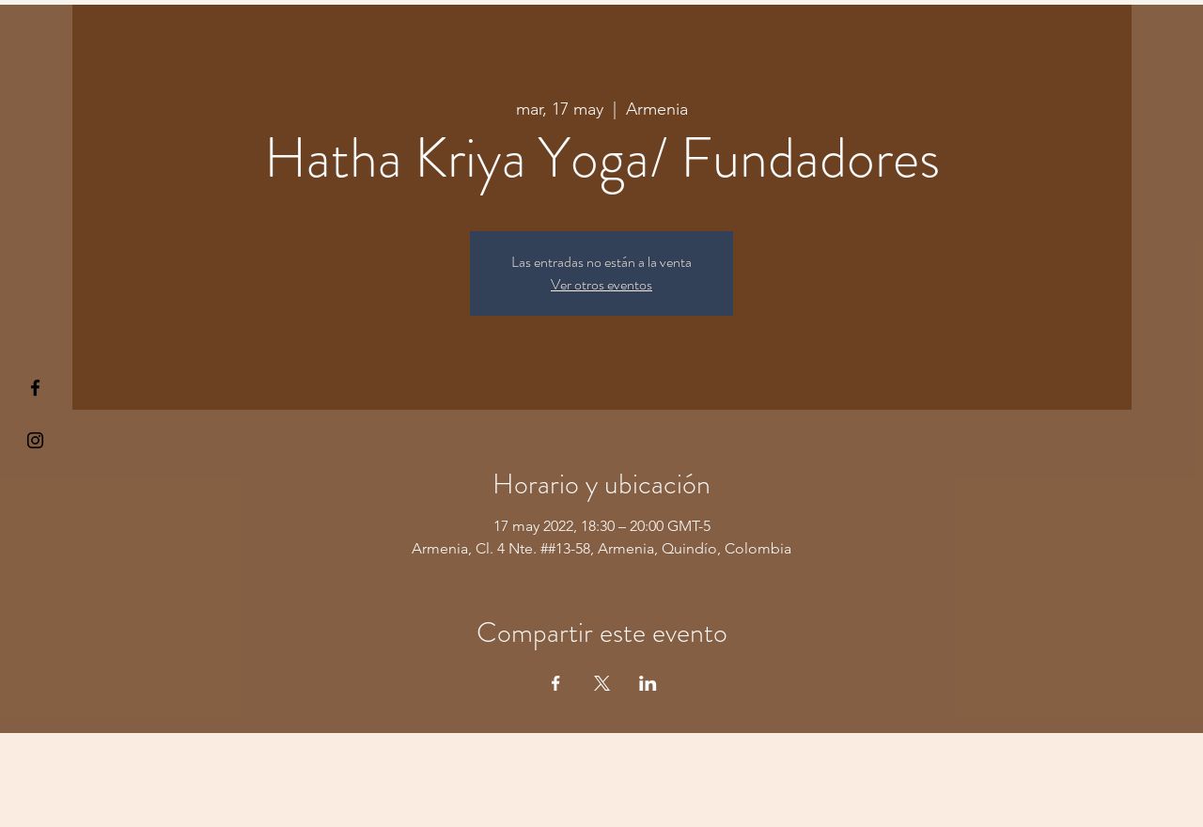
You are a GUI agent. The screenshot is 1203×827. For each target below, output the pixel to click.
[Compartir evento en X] (602, 683)
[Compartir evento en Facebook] (556, 683)
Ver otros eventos (601, 284)
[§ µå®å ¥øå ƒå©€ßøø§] (35, 387)
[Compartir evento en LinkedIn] (648, 683)
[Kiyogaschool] (35, 440)
